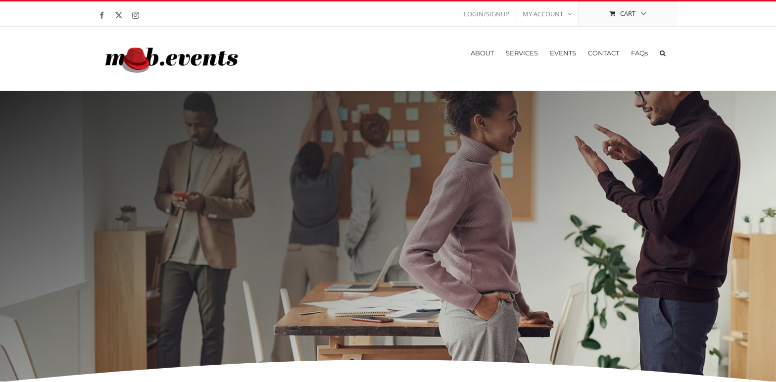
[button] (663, 52)
